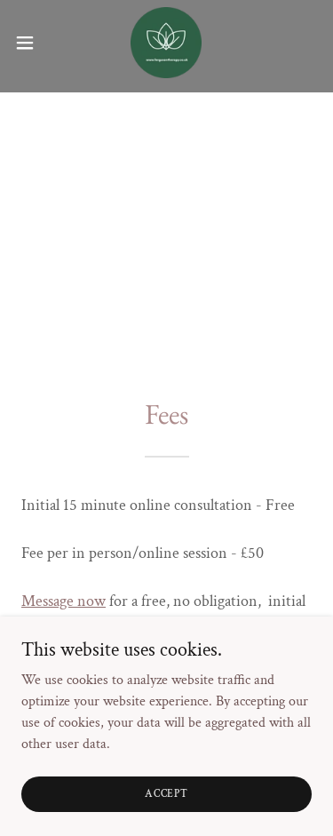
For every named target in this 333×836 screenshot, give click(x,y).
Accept (166, 793)
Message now (63, 601)
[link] (166, 42)
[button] (31, 42)
